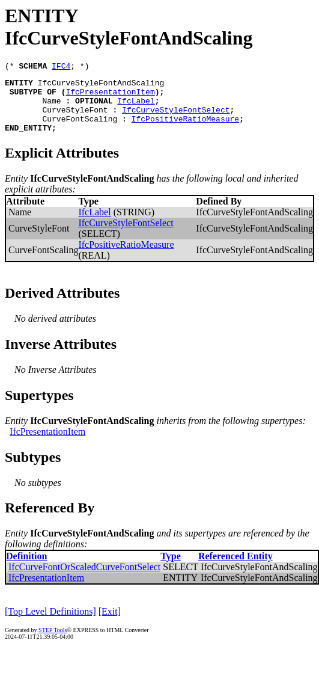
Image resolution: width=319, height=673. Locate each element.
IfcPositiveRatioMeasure (185, 129)
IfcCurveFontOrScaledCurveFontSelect (84, 579)
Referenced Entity (235, 569)
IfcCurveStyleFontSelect (175, 118)
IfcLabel (135, 107)
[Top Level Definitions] (50, 624)
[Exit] (110, 624)
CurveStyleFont (75, 118)
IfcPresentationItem (109, 96)
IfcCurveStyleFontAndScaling (101, 86)
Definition (26, 569)
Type (170, 569)
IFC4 (61, 67)
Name (51, 107)
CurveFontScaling (79, 129)
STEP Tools (52, 642)
